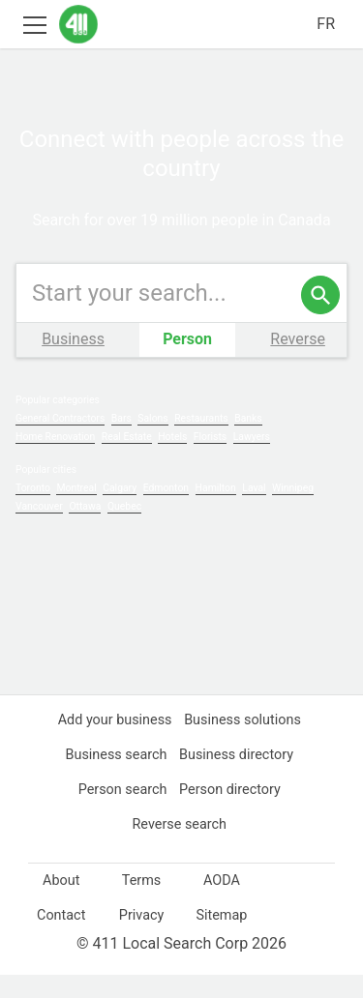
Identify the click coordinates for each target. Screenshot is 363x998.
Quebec (129, 529)
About (61, 903)
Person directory (230, 812)
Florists (216, 460)
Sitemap (222, 938)
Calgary (123, 511)
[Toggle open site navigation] (34, 24)
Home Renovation (56, 460)
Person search (120, 812)
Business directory (236, 777)
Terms (142, 903)
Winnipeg (301, 511)
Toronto (33, 511)
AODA (221, 903)
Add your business (113, 742)
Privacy (141, 938)
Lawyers (257, 460)
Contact (61, 938)
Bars (124, 441)
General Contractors (61, 441)
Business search (114, 777)
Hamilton (221, 511)
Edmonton (171, 511)
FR (325, 24)
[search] (320, 318)
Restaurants (204, 441)
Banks (250, 441)
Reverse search (179, 847)
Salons (154, 441)
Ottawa (88, 529)
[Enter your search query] (181, 316)
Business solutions (244, 742)
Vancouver (39, 529)
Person (188, 362)
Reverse (297, 362)
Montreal (80, 511)
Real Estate (130, 460)
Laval (261, 511)
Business (73, 362)
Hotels (177, 460)
